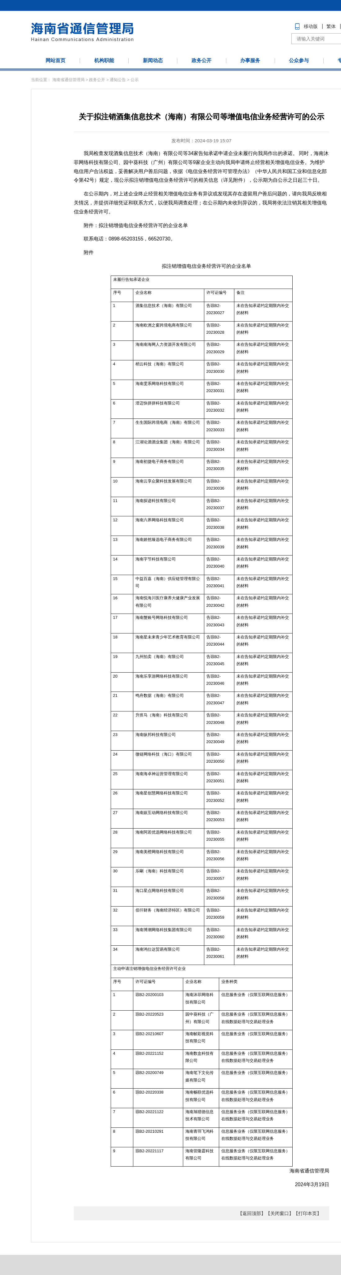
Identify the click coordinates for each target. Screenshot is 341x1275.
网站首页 (55, 60)
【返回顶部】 (252, 1213)
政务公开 (201, 60)
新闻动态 (153, 60)
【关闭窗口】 (280, 1213)
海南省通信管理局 (68, 79)
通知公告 (118, 79)
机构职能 (104, 60)
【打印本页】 (307, 1213)
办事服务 (250, 60)
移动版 (311, 26)
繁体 (331, 26)
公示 (135, 79)
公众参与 (299, 60)
